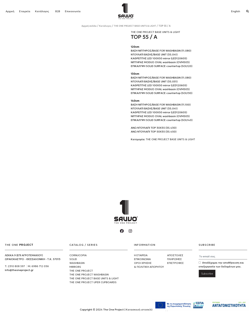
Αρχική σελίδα (89, 26)
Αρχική (10, 11)
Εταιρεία (24, 11)
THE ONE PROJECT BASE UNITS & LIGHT (135, 26)
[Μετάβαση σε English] (236, 11)
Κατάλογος (42, 11)
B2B (57, 11)
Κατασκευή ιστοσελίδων (142, 309)
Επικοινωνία (73, 11)
